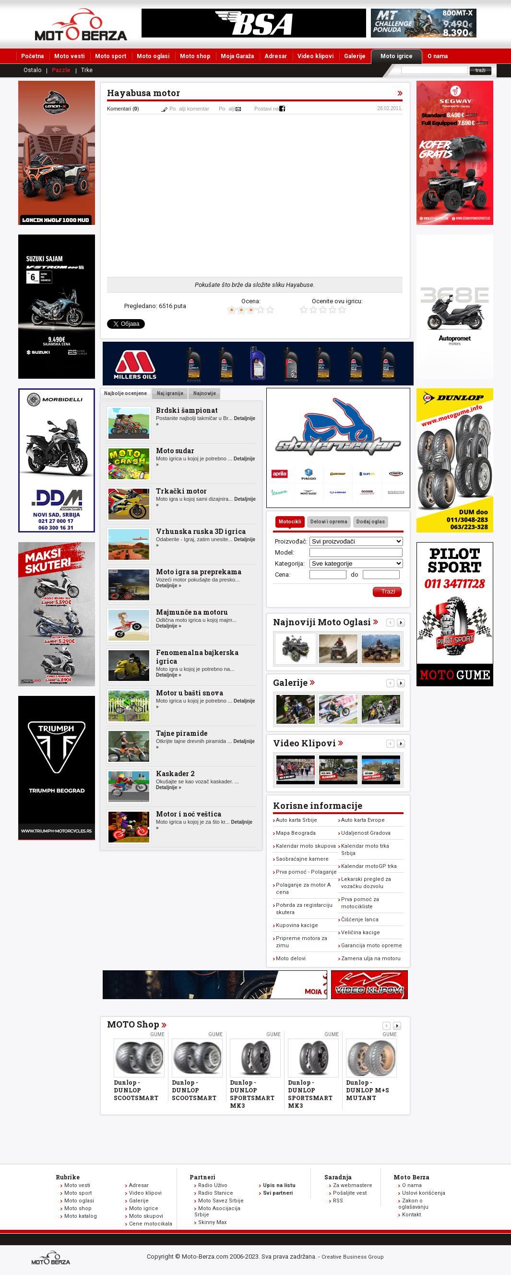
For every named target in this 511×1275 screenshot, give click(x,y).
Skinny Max (212, 1222)
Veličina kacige (360, 932)
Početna (32, 56)
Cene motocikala (150, 1224)
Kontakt (411, 1215)
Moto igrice (401, 56)
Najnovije (204, 393)
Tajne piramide (181, 733)
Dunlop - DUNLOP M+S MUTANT (367, 1090)
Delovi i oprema (328, 521)
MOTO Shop (133, 1024)
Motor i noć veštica (188, 813)
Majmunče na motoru (192, 612)
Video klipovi (315, 56)
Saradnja (338, 1177)
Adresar (275, 56)
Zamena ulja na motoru (371, 958)
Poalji (227, 108)
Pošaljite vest (350, 1193)
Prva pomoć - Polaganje (306, 872)
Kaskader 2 (175, 773)
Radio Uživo (212, 1185)
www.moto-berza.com (52, 1258)
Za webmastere (352, 1185)
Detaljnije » (168, 585)
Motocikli (290, 521)
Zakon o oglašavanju (413, 1204)
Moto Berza (411, 1177)
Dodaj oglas (371, 521)
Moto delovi (291, 958)
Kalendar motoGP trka (369, 866)
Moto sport (110, 56)
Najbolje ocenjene (125, 393)
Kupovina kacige (297, 925)
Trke (87, 70)
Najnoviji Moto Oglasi (322, 622)
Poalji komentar (189, 108)
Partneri (202, 1177)
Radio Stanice (215, 1193)
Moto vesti (69, 56)
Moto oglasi (153, 56)
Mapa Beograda (296, 833)
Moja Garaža (237, 56)
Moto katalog (80, 1216)
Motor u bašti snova (189, 692)
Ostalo (32, 70)
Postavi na (266, 108)
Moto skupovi (146, 1216)
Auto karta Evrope (363, 820)
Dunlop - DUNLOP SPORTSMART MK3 (252, 1093)
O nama (438, 56)
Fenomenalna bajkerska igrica (197, 657)
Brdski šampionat (187, 410)
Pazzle (61, 70)
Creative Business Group (352, 1257)
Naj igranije (169, 393)
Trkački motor (181, 490)
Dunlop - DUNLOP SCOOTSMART (136, 1090)
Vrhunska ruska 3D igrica (201, 531)
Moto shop (195, 56)
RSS (338, 1201)
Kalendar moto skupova (306, 846)
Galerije (355, 56)
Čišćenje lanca (360, 919)
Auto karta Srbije (296, 820)
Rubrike (68, 1177)
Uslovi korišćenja (423, 1193)
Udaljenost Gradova (366, 833)
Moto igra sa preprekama (198, 571)
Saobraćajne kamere (302, 859)
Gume (157, 1034)
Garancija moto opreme (371, 945)
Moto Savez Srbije (221, 1201)
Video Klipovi (304, 743)
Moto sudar (175, 450)
